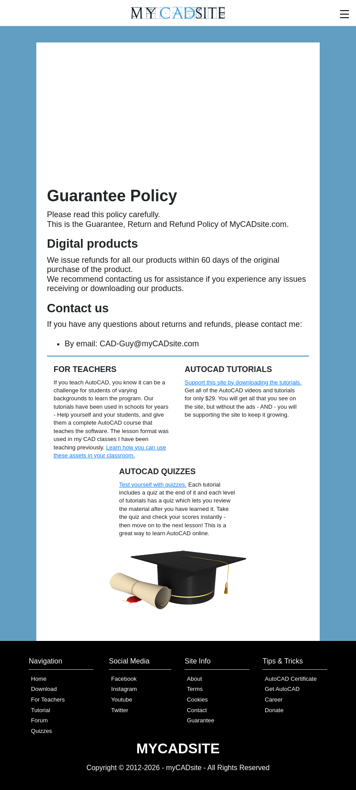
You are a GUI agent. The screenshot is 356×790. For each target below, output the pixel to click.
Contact (197, 710)
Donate (274, 710)
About (194, 678)
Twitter (119, 710)
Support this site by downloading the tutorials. (243, 382)
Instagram (124, 689)
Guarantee (200, 720)
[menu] (345, 13)
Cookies (197, 699)
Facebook (124, 678)
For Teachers (48, 699)
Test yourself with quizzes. (152, 484)
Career (273, 699)
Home (38, 678)
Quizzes (41, 731)
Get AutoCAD (282, 689)
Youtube (121, 699)
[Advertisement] (178, 119)
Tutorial (40, 710)
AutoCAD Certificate (291, 678)
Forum (39, 720)
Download (44, 689)
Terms (195, 689)
